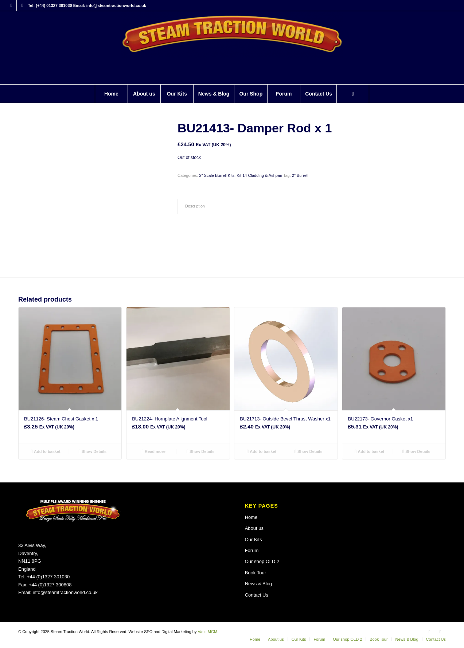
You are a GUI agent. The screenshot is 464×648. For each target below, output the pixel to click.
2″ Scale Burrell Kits (216, 175)
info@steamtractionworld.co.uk (65, 592)
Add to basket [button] (46, 451)
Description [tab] (195, 206)
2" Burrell (300, 175)
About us (254, 528)
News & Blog (258, 583)
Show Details (93, 451)
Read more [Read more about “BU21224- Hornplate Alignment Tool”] (153, 451)
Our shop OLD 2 (262, 561)
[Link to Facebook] (11, 5)
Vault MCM (208, 631)
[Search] (352, 94)
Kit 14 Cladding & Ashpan (259, 175)
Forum (252, 550)
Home (251, 517)
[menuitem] (111, 94)
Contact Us (256, 595)
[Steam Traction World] (232, 47)
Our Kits (253, 539)
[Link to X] (22, 5)
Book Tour (255, 572)
